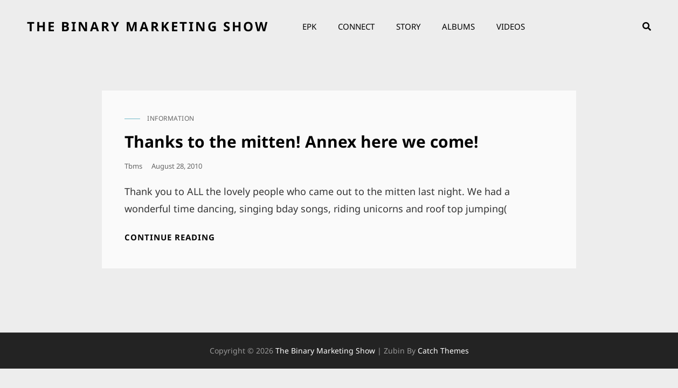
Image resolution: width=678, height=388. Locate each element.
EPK (309, 26)
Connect (356, 26)
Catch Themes (443, 350)
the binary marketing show (148, 26)
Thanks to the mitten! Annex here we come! (301, 141)
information (171, 118)
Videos (510, 26)
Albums (458, 26)
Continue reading (169, 237)
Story (408, 26)
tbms (133, 166)
